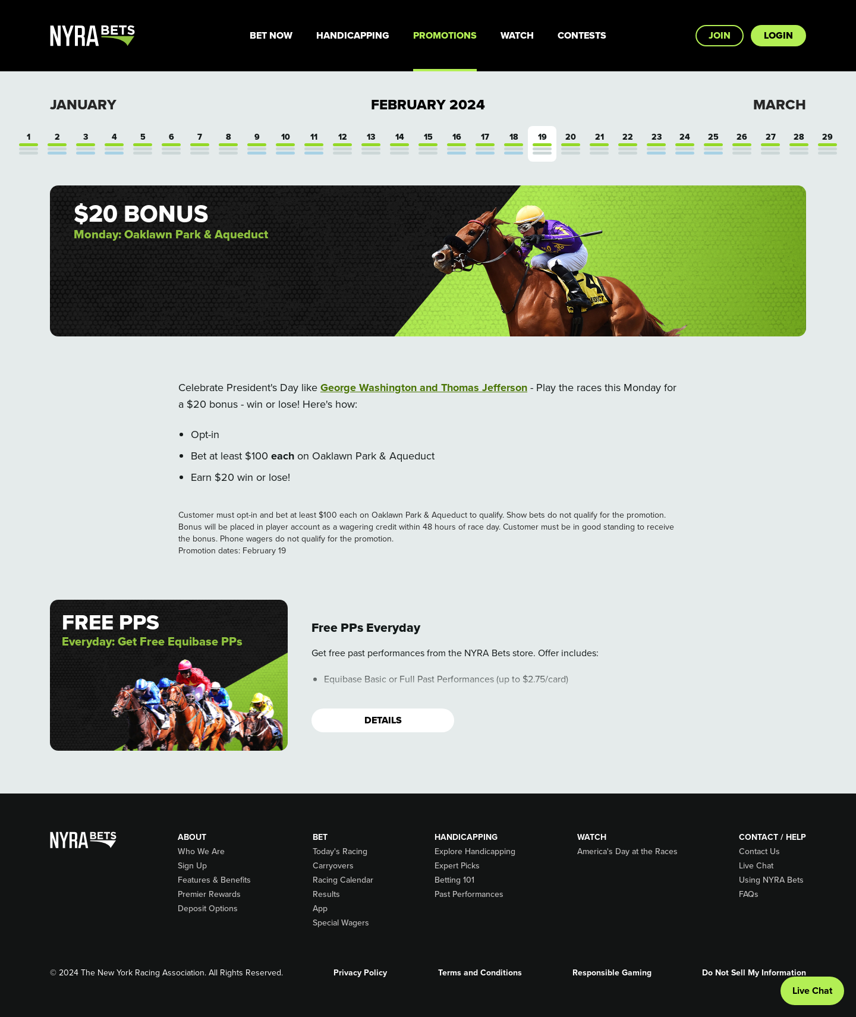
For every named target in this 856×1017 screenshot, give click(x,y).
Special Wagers (341, 923)
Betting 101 (454, 880)
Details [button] (383, 720)
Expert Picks (457, 866)
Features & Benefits (214, 880)
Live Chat (756, 866)
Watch (517, 35)
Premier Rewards (209, 894)
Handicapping (352, 35)
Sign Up (192, 866)
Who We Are (201, 852)
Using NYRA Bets (771, 880)
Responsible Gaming (612, 973)
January (83, 104)
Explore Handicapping (475, 852)
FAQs (749, 894)
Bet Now (271, 35)
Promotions (445, 35)
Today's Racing (340, 852)
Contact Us (759, 852)
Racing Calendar (343, 880)
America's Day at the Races (627, 852)
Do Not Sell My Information (754, 973)
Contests (582, 35)
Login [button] (778, 35)
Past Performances (469, 894)
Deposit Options (208, 909)
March (779, 104)
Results (326, 894)
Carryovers (333, 866)
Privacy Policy (360, 973)
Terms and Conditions (480, 973)
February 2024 (428, 104)
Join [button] (720, 35)
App (320, 909)
